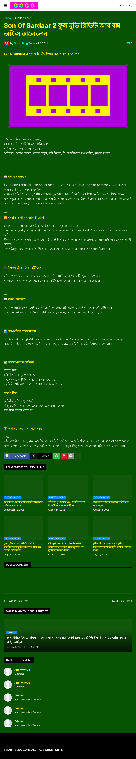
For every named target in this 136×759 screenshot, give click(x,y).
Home (7, 18)
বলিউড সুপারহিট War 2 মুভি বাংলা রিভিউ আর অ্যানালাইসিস (66, 503)
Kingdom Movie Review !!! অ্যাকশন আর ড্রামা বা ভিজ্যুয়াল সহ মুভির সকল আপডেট (66, 547)
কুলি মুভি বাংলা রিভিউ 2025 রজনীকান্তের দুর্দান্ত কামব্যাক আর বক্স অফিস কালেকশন (22, 547)
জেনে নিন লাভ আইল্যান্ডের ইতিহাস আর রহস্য (111, 503)
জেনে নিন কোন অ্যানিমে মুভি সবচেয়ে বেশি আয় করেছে (23, 503)
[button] (5, 5)
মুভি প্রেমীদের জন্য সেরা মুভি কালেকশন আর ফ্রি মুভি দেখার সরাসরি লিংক (112, 547)
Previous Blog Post (17, 600)
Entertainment (22, 18)
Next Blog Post (121, 600)
